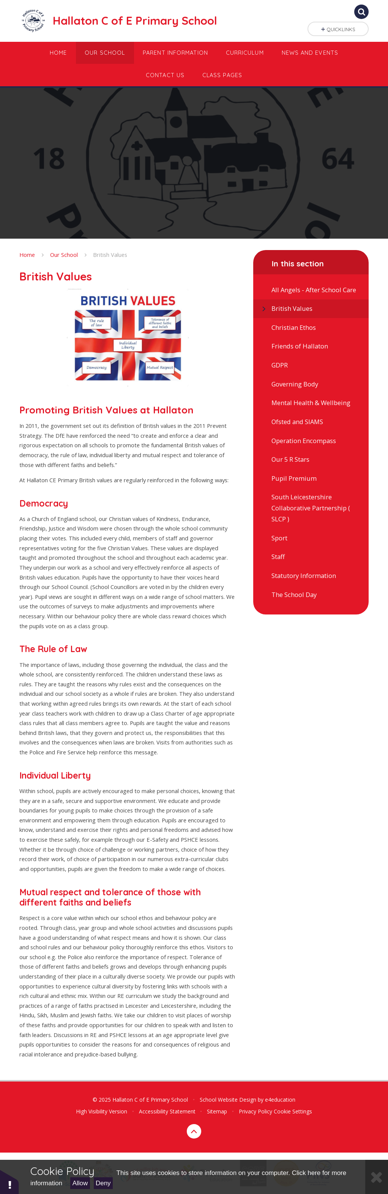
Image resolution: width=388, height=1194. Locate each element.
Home (27, 254)
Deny (103, 1183)
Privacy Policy (255, 1111)
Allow (80, 1183)
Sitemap (217, 1111)
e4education (280, 1099)
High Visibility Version (101, 1111)
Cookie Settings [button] (293, 1111)
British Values (110, 254)
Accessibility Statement (167, 1111)
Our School (64, 254)
